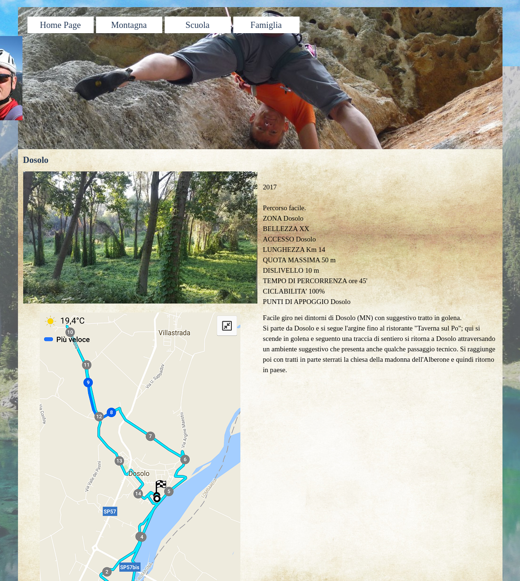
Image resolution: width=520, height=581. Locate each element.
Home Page (60, 25)
